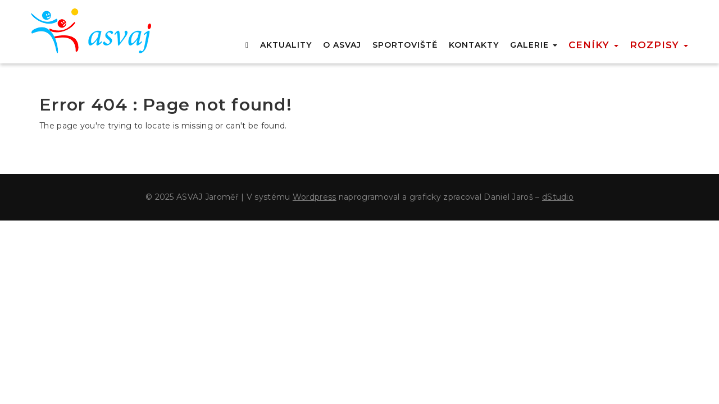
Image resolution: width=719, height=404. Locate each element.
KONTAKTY (474, 45)
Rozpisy (659, 44)
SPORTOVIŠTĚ (405, 45)
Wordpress (314, 197)
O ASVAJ (342, 45)
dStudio (558, 197)
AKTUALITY (286, 45)
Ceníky (593, 44)
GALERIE (533, 45)
